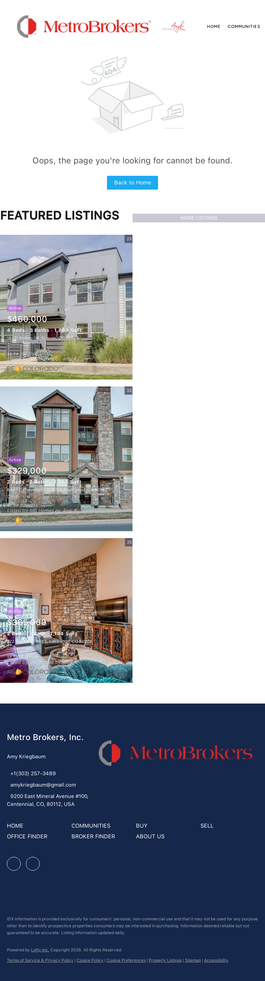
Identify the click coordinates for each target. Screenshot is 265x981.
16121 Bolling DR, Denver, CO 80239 (43, 338)
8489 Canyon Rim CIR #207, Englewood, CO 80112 (57, 489)
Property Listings (165, 960)
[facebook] (14, 864)
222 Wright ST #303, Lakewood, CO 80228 (49, 641)
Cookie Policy (90, 960)
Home (213, 26)
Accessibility (216, 960)
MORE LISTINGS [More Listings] (198, 218)
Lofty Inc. (40, 950)
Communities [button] (244, 26)
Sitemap (193, 960)
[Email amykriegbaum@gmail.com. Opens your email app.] (41, 785)
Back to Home (132, 182)
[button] (83, 26)
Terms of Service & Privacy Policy (40, 960)
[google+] (33, 864)
